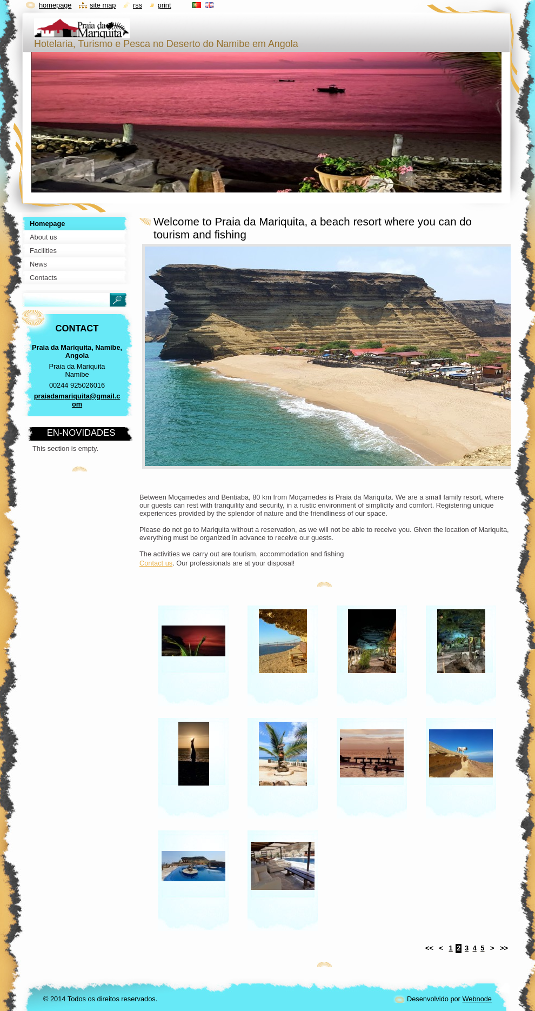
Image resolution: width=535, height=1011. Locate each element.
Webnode (477, 999)
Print (164, 5)
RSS (137, 5)
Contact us (155, 563)
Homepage (55, 5)
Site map (103, 5)
